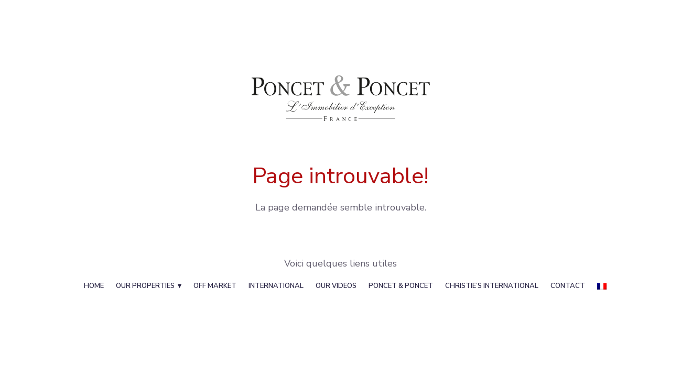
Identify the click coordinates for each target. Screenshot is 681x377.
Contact (567, 286)
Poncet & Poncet (401, 286)
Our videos (336, 286)
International (276, 286)
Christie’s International (491, 286)
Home (94, 286)
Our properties (145, 286)
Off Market (214, 286)
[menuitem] (602, 286)
